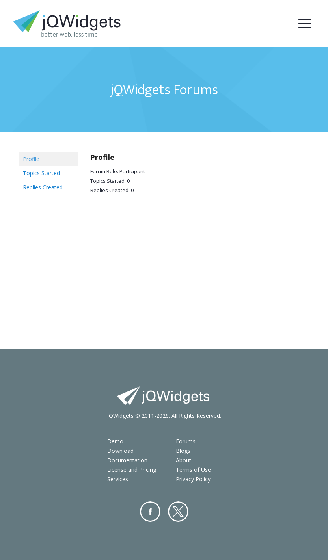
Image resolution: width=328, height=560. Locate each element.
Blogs (183, 450)
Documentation (127, 460)
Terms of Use (193, 469)
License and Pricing (131, 469)
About (183, 460)
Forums (186, 441)
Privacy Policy (193, 479)
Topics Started (41, 173)
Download (120, 450)
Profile (31, 159)
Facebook (150, 511)
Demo (115, 441)
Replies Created (43, 187)
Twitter (178, 511)
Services (117, 479)
